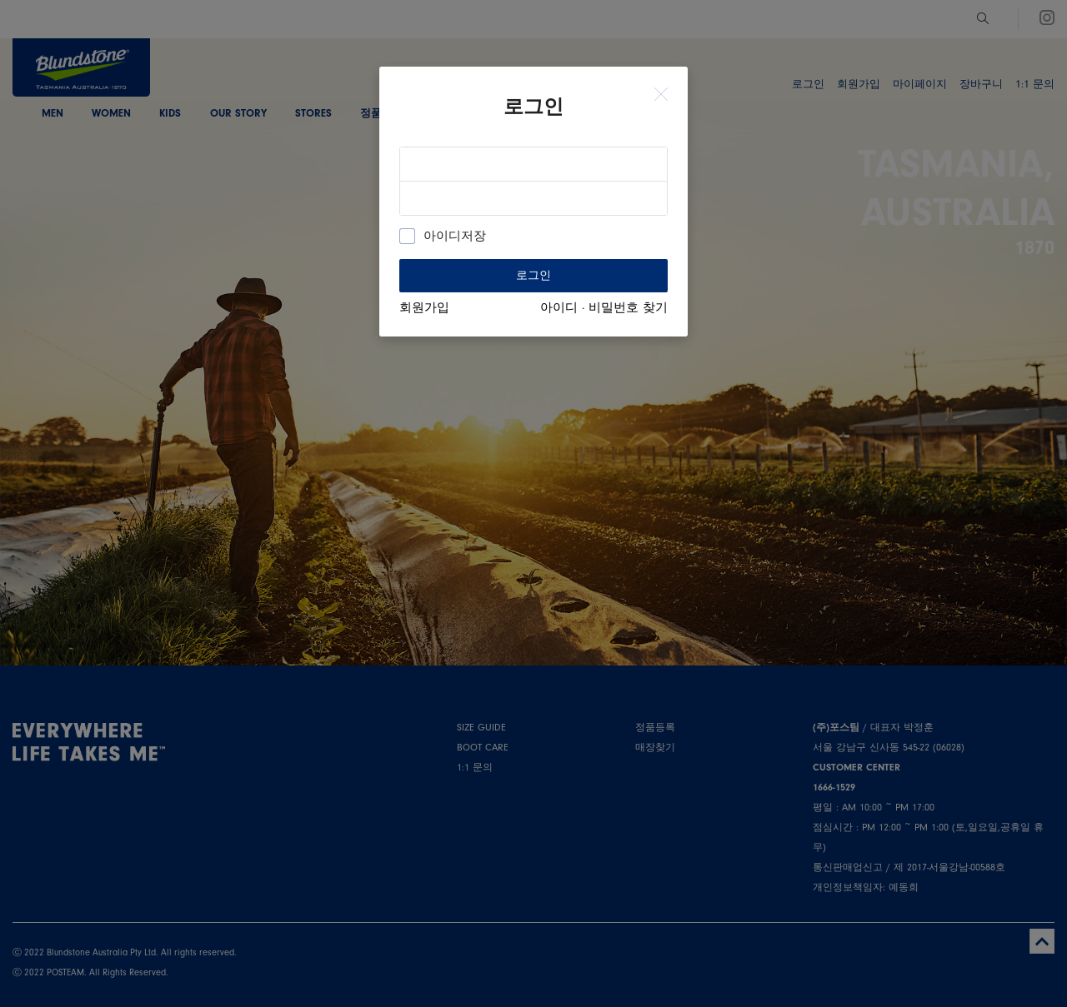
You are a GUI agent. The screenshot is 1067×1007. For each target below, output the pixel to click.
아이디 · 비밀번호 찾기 (604, 308)
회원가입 (424, 308)
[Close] (661, 95)
